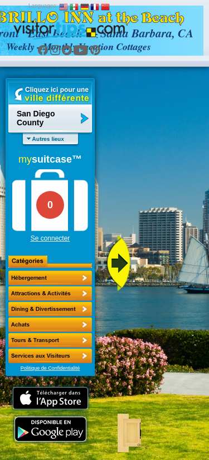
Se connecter (50, 238)
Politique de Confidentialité (50, 368)
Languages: (42, 6)
